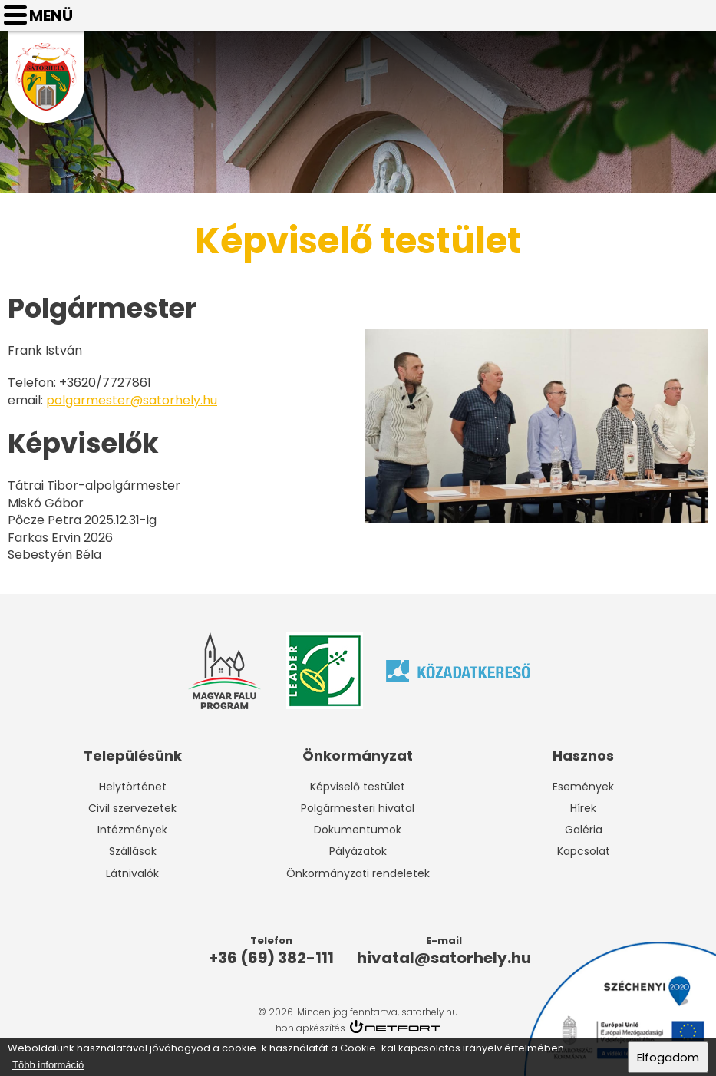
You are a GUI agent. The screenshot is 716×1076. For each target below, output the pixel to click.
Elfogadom (668, 1058)
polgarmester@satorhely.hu (131, 400)
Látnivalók (132, 873)
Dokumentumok (357, 829)
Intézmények (132, 829)
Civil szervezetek (132, 808)
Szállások (133, 851)
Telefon (659, 15)
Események (583, 786)
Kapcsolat (583, 851)
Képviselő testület (357, 786)
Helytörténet (133, 786)
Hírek (583, 808)
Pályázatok (358, 851)
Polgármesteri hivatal (357, 808)
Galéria (583, 829)
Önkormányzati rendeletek (358, 873)
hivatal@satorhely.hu (697, 15)
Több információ (48, 1066)
